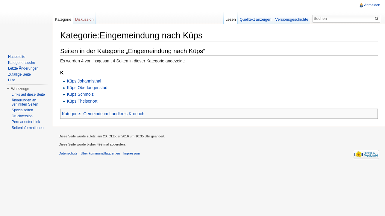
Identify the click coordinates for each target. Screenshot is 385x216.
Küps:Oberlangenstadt (87, 87)
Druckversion (22, 116)
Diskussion (84, 19)
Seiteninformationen (28, 128)
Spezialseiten (22, 110)
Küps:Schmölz (80, 94)
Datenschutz (68, 153)
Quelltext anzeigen (256, 19)
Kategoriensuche (21, 63)
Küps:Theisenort (82, 101)
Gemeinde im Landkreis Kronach (113, 113)
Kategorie (71, 113)
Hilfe (11, 80)
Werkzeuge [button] (20, 89)
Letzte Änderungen (23, 68)
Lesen (230, 19)
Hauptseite (16, 57)
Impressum (131, 153)
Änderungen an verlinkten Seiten (25, 102)
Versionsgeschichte (291, 19)
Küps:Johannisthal (84, 81)
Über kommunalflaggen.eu (100, 153)
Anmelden (372, 5)
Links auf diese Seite (28, 94)
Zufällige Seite (19, 74)
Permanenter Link (26, 122)
